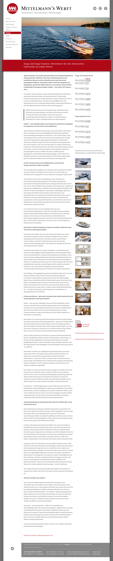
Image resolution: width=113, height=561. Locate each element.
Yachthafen (10, 24)
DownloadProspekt (86, 325)
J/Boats (8, 30)
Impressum (96, 554)
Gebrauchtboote (12, 44)
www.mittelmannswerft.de (81, 554)
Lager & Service (11, 27)
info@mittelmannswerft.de (80, 552)
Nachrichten (10, 21)
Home (8, 19)
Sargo (8, 33)
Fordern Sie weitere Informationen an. (37, 535)
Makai (8, 36)
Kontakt (9, 47)
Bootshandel (10, 42)
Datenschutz (96, 552)
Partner (38, 547)
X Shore (9, 39)
